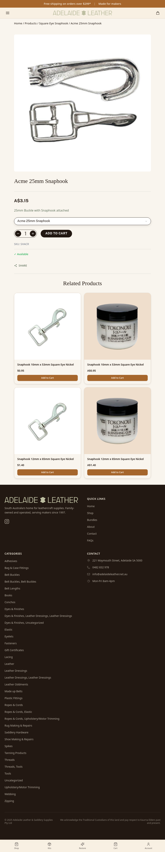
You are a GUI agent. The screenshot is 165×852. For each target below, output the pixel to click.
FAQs (90, 540)
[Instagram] (7, 521)
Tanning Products (15, 753)
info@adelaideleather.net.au (109, 574)
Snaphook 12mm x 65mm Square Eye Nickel (45, 459)
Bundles (92, 520)
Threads (10, 760)
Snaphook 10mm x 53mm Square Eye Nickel (45, 364)
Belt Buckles (12, 575)
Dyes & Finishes (14, 609)
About (91, 527)
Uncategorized (14, 780)
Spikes (9, 746)
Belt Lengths (12, 588)
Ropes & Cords (14, 705)
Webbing (10, 794)
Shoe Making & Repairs (19, 739)
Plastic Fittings (13, 698)
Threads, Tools (13, 766)
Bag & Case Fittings (17, 568)
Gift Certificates (14, 650)
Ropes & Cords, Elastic (18, 712)
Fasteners (11, 643)
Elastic (8, 629)
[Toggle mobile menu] (8, 13)
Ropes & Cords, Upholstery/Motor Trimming (32, 718)
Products (30, 23)
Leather (9, 664)
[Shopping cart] (157, 13)
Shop (90, 513)
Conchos (10, 602)
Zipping (9, 801)
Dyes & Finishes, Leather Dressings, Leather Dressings (38, 616)
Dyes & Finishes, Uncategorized (24, 622)
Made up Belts (13, 691)
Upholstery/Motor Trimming (22, 787)
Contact (92, 533)
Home (18, 23)
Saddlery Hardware (16, 732)
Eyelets (9, 636)
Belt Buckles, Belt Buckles (20, 581)
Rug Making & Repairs (18, 725)
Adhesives (11, 561)
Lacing (9, 657)
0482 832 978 (100, 567)
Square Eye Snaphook (53, 23)
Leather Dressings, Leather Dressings (28, 677)
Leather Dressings (16, 670)
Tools (8, 773)
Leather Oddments (16, 684)
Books (8, 595)
